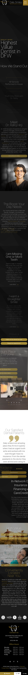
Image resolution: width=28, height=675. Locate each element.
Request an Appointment (14, 343)
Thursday (7, 653)
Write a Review (14, 501)
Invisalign (22, 235)
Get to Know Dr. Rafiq (14, 156)
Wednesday (7, 651)
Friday (6, 654)
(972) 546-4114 (14, 640)
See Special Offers (14, 538)
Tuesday (6, 649)
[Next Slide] (21, 400)
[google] (10, 661)
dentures (21, 134)
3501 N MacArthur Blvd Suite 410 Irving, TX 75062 (14, 636)
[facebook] (13, 661)
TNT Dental (14, 669)
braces (3, 136)
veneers (4, 585)
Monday (6, 647)
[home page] (11, 2)
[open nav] (25, 2)
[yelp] (17, 661)
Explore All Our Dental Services (14, 339)
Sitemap (22, 666)
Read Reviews (14, 497)
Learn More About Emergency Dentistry (14, 565)
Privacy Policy (5, 668)
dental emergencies (20, 556)
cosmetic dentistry (7, 583)
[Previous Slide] (7, 400)
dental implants (13, 235)
